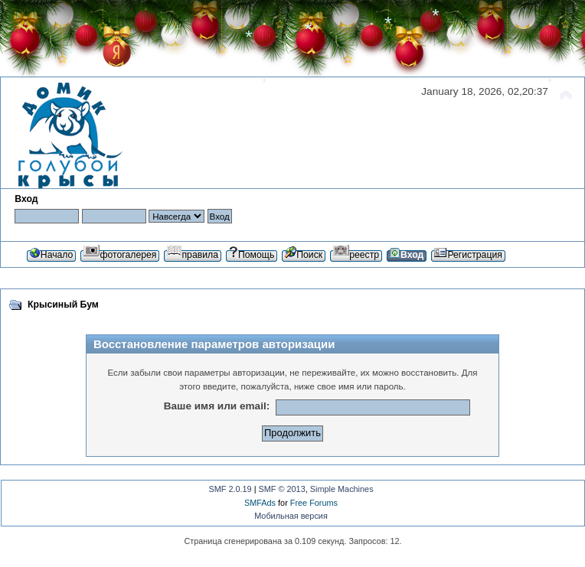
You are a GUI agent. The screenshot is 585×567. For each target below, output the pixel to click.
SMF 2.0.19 (229, 489)
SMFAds (260, 502)
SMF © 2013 (282, 489)
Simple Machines (342, 489)
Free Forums (314, 502)
